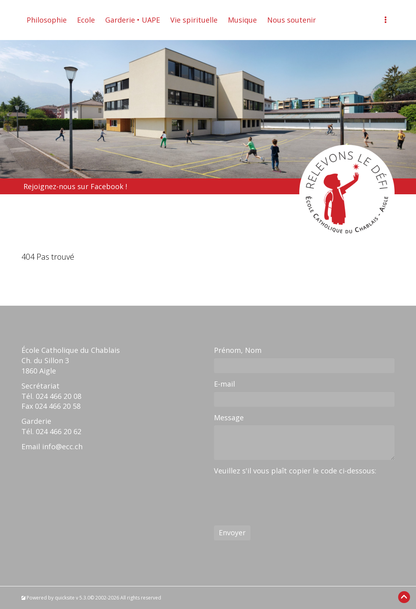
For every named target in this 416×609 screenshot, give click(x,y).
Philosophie (47, 20)
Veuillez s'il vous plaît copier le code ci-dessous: (295, 470)
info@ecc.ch (62, 446)
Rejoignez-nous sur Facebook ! (75, 186)
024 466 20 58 (58, 406)
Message (229, 417)
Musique (242, 20)
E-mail (224, 384)
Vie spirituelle (194, 20)
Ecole (86, 20)
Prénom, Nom (238, 350)
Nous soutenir (291, 20)
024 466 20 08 (58, 396)
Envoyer (232, 532)
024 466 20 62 (58, 431)
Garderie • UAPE (132, 20)
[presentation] (274, 493)
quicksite (65, 597)
